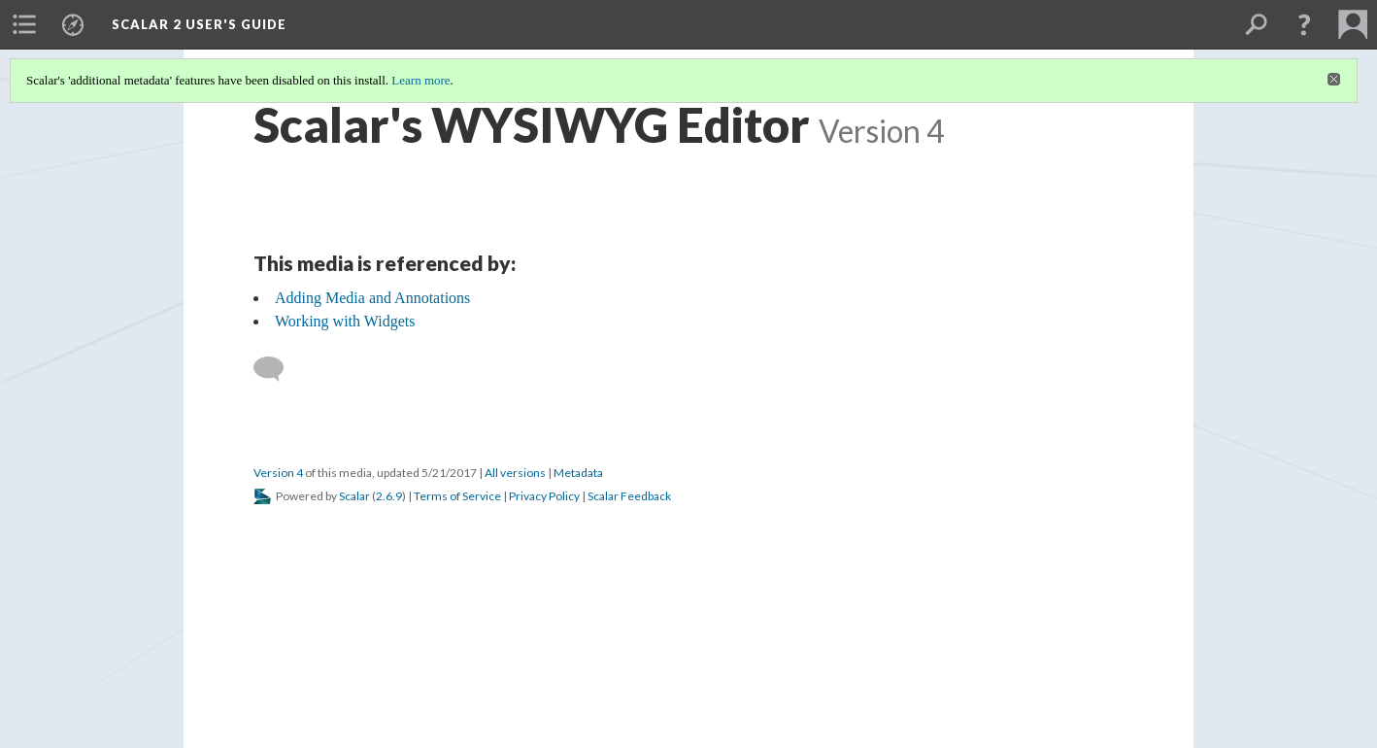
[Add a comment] (277, 369)
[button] (1304, 24)
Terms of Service (457, 496)
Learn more (420, 80)
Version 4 (278, 472)
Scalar (354, 496)
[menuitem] (24, 24)
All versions (515, 472)
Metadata (578, 472)
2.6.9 (389, 496)
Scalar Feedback (629, 496)
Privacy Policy (544, 496)
